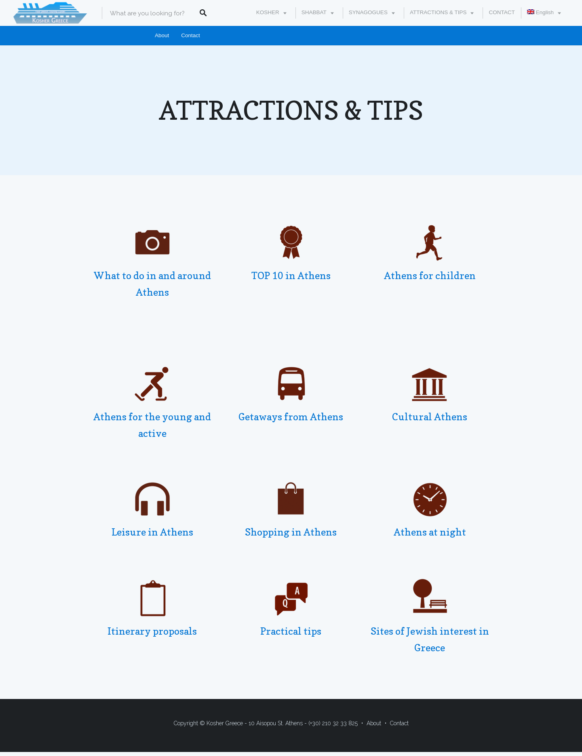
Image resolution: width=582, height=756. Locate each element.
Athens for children (430, 276)
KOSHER (267, 12)
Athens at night (430, 532)
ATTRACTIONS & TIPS (438, 12)
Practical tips (290, 631)
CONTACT (502, 12)
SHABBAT (314, 12)
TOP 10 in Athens (291, 276)
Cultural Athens (429, 417)
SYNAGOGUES (368, 12)
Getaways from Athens (290, 417)
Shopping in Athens (291, 532)
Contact (190, 35)
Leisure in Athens (152, 532)
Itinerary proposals (152, 631)
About (162, 35)
